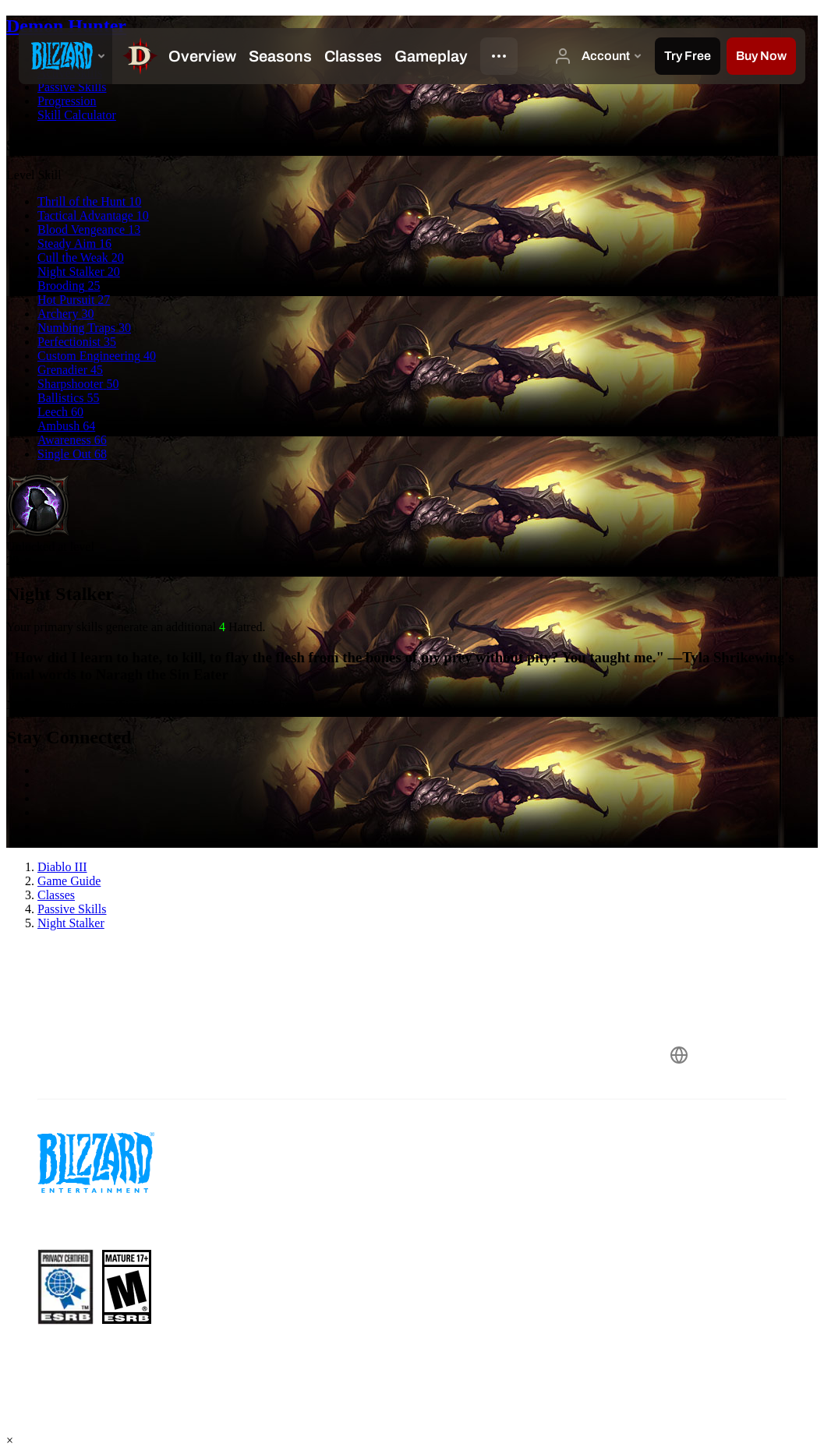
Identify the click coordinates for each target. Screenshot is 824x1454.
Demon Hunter (66, 26)
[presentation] (65, 56)
